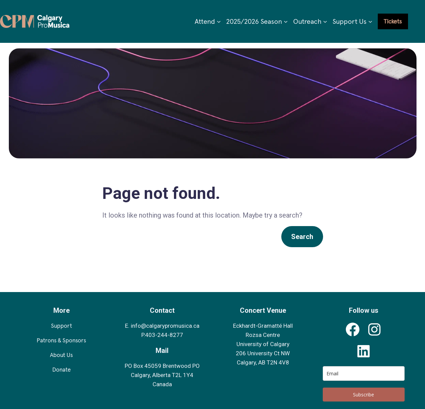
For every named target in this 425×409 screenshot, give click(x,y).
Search (302, 237)
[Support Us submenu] (370, 21)
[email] (364, 373)
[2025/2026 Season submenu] (286, 21)
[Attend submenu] (219, 21)
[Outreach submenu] (325, 21)
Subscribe (363, 394)
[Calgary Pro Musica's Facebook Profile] (352, 329)
